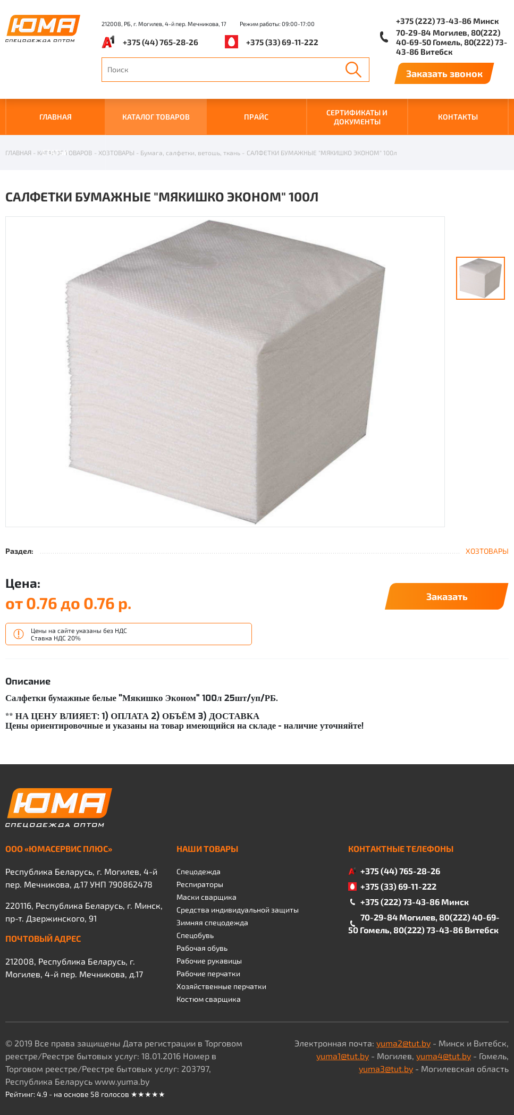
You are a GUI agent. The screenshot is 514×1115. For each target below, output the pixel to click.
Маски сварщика (206, 896)
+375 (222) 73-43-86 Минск (447, 21)
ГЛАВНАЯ (55, 116)
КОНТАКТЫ (458, 116)
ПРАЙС (256, 116)
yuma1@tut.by (342, 1056)
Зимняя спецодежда (212, 922)
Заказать (447, 596)
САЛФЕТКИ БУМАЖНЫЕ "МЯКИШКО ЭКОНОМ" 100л (322, 152)
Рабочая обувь (201, 947)
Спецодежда (198, 871)
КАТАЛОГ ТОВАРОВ (156, 116)
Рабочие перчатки (208, 973)
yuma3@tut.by (386, 1068)
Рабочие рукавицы (209, 960)
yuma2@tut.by (403, 1043)
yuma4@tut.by (443, 1056)
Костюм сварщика (208, 998)
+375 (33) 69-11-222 (282, 42)
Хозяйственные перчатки (221, 986)
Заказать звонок (444, 73)
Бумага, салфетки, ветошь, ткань (190, 152)
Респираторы (199, 884)
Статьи (55, 152)
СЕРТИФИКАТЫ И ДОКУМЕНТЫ (356, 117)
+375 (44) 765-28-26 (160, 42)
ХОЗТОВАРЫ (116, 152)
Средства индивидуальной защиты (237, 909)
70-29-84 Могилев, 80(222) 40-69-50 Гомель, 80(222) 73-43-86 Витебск (451, 42)
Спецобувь (195, 935)
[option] (225, 372)
